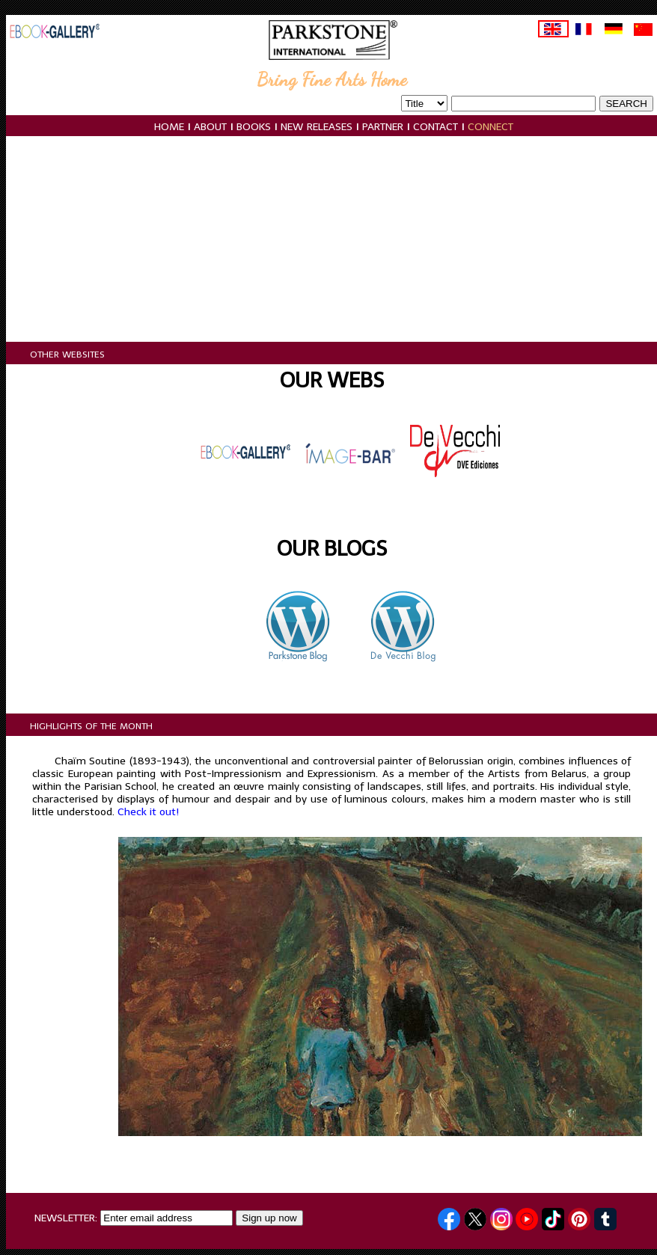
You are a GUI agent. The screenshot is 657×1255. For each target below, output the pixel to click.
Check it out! (148, 812)
